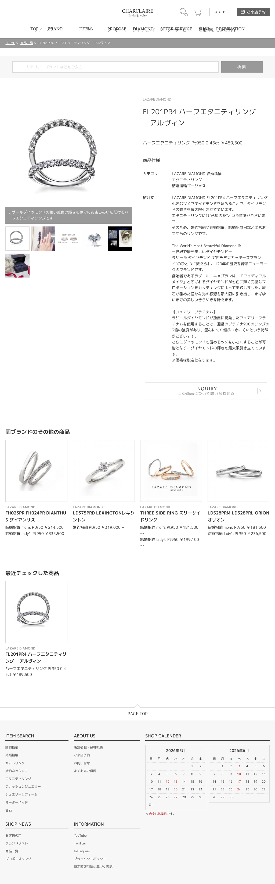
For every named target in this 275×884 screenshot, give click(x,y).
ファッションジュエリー (23, 786)
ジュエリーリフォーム (21, 794)
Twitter (80, 843)
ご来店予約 (256, 12)
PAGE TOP (138, 714)
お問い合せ (82, 763)
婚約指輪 (11, 747)
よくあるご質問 (85, 771)
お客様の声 (13, 835)
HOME (10, 43)
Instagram (82, 851)
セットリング (15, 763)
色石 (8, 810)
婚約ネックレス (16, 771)
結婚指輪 (11, 755)
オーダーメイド (16, 802)
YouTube (80, 835)
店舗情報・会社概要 (88, 747)
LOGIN (220, 12)
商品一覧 (26, 43)
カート (198, 12)
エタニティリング (18, 778)
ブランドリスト (16, 843)
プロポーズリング (18, 859)
